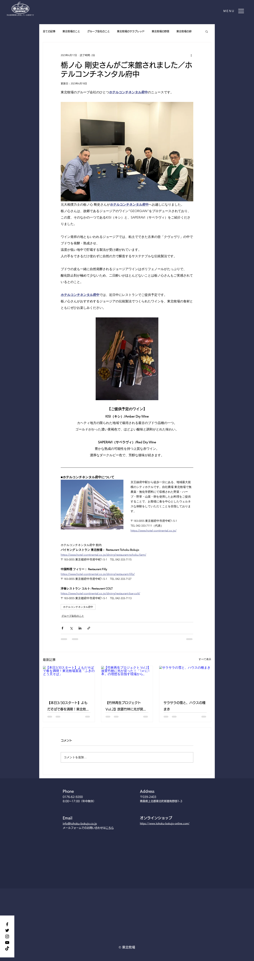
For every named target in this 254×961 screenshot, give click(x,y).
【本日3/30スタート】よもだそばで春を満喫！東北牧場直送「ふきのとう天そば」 (68, 706)
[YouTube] (7, 942)
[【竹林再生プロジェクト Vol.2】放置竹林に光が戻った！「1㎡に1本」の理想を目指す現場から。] (127, 680)
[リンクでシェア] (88, 628)
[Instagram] (7, 936)
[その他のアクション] (191, 55)
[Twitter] (7, 930)
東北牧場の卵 (183, 31)
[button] (233, 11)
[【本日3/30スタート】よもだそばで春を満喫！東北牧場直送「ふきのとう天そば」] (69, 680)
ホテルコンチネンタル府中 (78, 606)
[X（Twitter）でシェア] (71, 628)
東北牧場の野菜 (160, 31)
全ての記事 (49, 31)
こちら (110, 827)
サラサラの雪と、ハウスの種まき (184, 706)
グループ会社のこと (98, 31)
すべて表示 (205, 659)
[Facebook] (7, 924)
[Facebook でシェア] (62, 628)
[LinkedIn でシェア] (80, 628)
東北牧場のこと (71, 31)
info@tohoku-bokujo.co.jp (80, 823)
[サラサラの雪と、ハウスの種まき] (185, 680)
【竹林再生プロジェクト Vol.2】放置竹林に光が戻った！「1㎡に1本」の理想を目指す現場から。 (127, 706)
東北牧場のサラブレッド (131, 31)
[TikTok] (7, 948)
